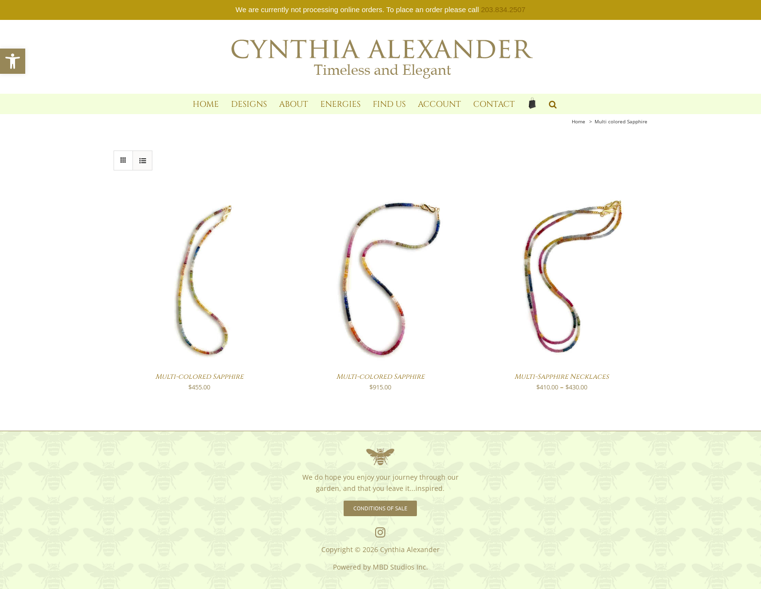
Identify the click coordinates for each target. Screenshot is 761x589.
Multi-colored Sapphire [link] (199, 376)
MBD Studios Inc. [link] (400, 567)
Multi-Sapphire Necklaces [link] (561, 376)
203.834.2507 (503, 9)
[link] (12, 61)
